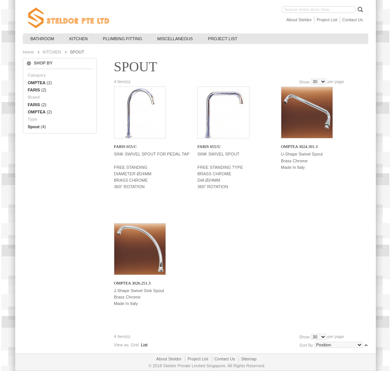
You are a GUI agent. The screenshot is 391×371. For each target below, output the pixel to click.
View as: (121, 345)
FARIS (34, 90)
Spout (33, 126)
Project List (327, 19)
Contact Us (352, 19)
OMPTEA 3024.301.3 (299, 146)
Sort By (306, 345)
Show (304, 81)
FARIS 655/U (209, 146)
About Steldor (299, 19)
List (144, 345)
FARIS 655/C (125, 146)
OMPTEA (37, 82)
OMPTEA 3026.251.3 (132, 283)
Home (28, 52)
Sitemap (248, 359)
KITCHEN (52, 52)
